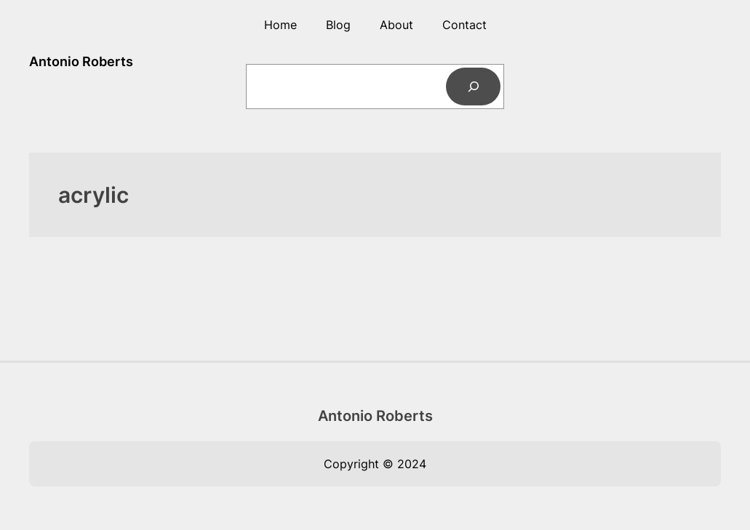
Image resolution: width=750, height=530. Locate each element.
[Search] (473, 86)
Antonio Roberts (81, 61)
